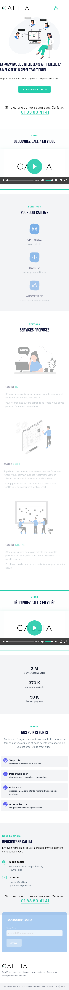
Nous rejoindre (38, 972)
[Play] (3, 180)
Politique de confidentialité (14, 975)
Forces (26, 972)
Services (17, 972)
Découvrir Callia (34, 89)
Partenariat (52, 972)
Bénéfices (6, 972)
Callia (13, 986)
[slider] (20, 180)
